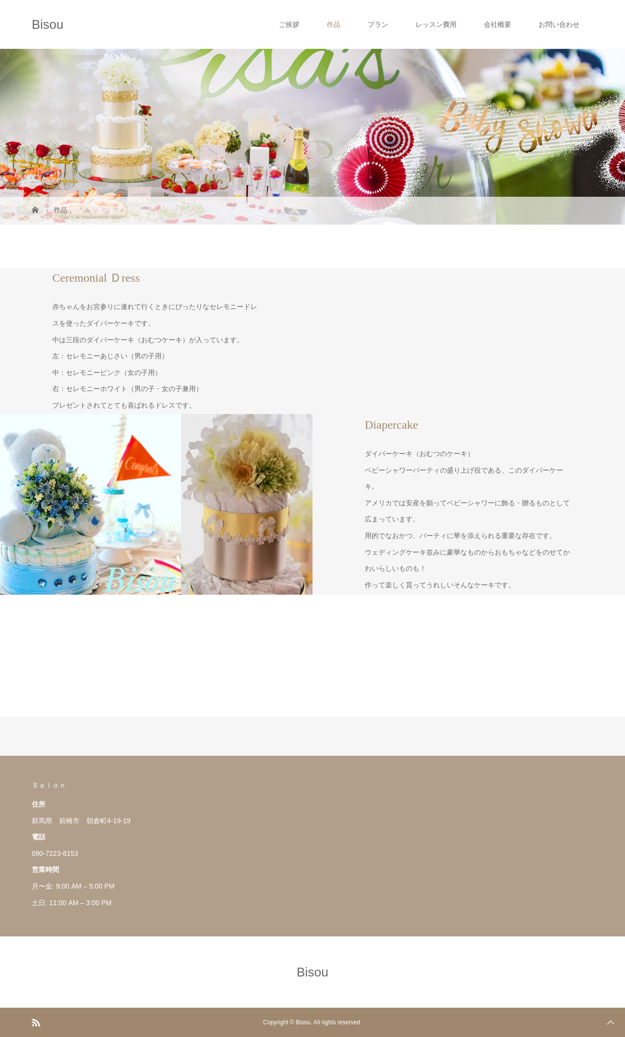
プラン (378, 24)
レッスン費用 (436, 24)
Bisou (47, 24)
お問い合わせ (559, 24)
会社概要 (497, 24)
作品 (333, 24)
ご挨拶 (289, 24)
